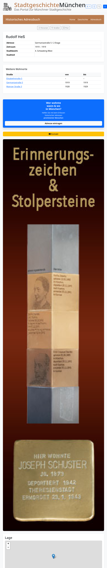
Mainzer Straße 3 (14, 86)
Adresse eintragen (53, 123)
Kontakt (53, 134)
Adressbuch (96, 19)
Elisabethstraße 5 (14, 78)
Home (72, 19)
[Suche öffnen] (99, 6)
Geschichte (83, 19)
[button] (53, 556)
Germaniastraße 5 (14, 82)
